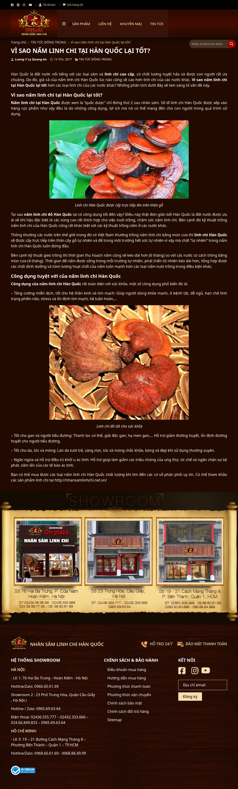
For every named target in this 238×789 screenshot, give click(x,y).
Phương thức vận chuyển (129, 694)
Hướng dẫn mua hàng (126, 678)
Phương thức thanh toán (128, 686)
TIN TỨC (157, 23)
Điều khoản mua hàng (126, 669)
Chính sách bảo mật (124, 703)
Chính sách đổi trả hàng (128, 711)
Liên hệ (105, 23)
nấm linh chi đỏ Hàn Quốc (48, 214)
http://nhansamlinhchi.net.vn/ (81, 480)
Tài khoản (47, 5)
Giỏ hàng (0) (73, 5)
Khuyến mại (131, 23)
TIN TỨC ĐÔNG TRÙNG (48, 42)
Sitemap (114, 719)
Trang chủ (18, 42)
